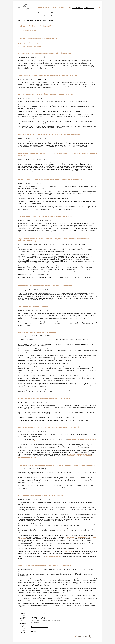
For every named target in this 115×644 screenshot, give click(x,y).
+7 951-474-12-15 (89, 8)
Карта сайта (34, 631)
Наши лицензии (51, 613)
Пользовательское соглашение (39, 627)
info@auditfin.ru (35, 622)
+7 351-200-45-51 (77, 8)
